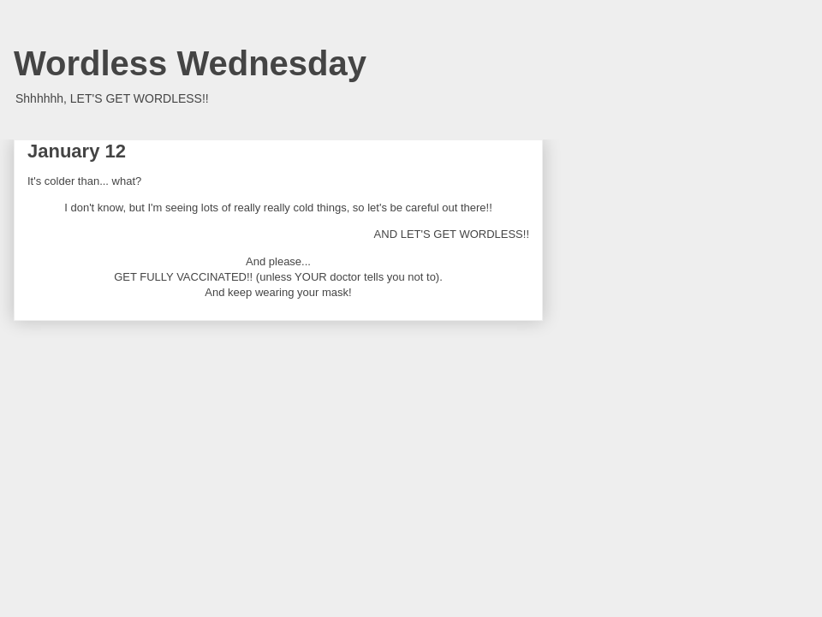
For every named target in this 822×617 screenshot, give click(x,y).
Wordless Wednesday (190, 63)
